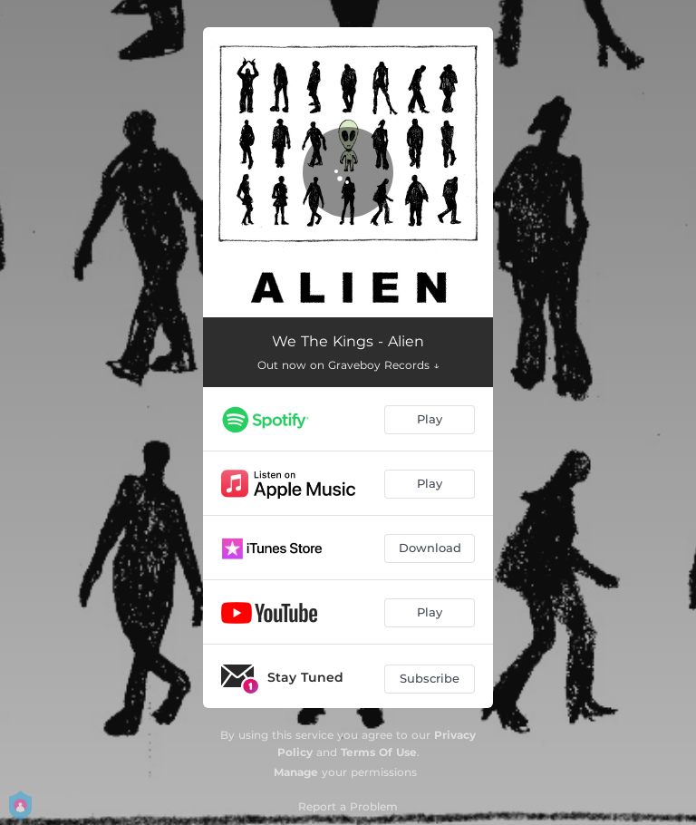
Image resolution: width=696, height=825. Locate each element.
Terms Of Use (379, 752)
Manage (296, 772)
